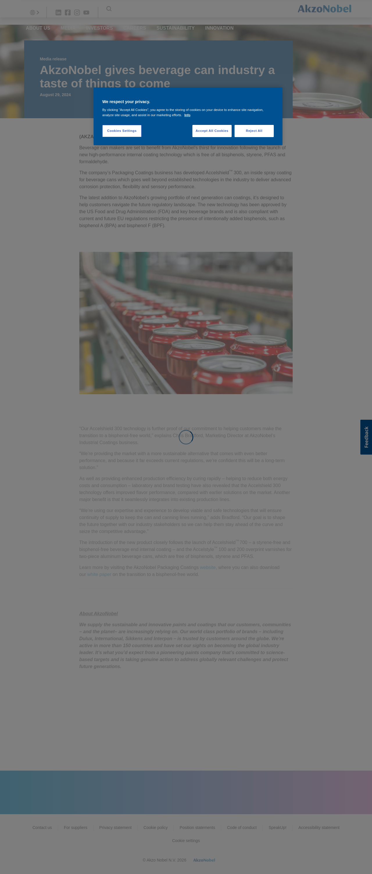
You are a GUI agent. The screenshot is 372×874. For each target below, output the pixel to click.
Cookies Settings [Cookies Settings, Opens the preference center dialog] (122, 130)
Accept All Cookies (212, 130)
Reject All (254, 130)
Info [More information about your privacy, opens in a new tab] (187, 115)
